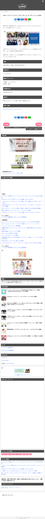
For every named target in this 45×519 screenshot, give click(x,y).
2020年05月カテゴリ (17, 127)
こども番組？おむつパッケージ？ (22, 374)
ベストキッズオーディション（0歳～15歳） (12, 173)
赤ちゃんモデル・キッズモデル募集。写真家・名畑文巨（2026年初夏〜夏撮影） (21, 208)
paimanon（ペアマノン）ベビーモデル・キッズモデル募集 (22, 296)
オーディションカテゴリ (36, 127)
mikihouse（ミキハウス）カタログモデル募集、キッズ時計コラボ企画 (25, 336)
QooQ (25, 518)
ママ (20, 454)
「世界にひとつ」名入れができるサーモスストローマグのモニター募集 (19, 470)
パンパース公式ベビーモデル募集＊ (10, 235)
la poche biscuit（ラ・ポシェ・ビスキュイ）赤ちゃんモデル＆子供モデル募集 (21, 242)
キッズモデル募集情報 (7, 217)
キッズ (10, 454)
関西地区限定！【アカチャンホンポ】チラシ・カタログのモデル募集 (24, 329)
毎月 (27, 454)
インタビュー (4, 454)
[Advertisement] (22, 414)
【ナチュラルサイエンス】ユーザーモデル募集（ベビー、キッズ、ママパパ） (20, 223)
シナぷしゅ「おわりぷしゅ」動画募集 (10, 225)
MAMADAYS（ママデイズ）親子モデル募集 (12, 240)
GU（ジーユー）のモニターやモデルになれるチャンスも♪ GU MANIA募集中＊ (21, 221)
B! (22, 19)
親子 (30, 454)
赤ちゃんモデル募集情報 (20, 217)
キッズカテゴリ (30, 129)
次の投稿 (6, 124)
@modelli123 (5, 360)
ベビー (16, 454)
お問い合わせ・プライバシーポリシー (10, 487)
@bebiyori (4, 357)
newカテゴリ (26, 127)
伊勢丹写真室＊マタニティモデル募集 (10, 231)
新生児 (23, 454)
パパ (13, 454)
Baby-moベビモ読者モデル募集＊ (10, 233)
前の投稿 (38, 124)
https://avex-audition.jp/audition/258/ (12, 109)
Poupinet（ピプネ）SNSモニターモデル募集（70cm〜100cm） (17, 199)
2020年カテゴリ (8, 127)
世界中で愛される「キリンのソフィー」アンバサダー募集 (15, 210)
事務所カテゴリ (38, 129)
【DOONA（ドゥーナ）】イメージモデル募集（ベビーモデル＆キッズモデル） (21, 212)
